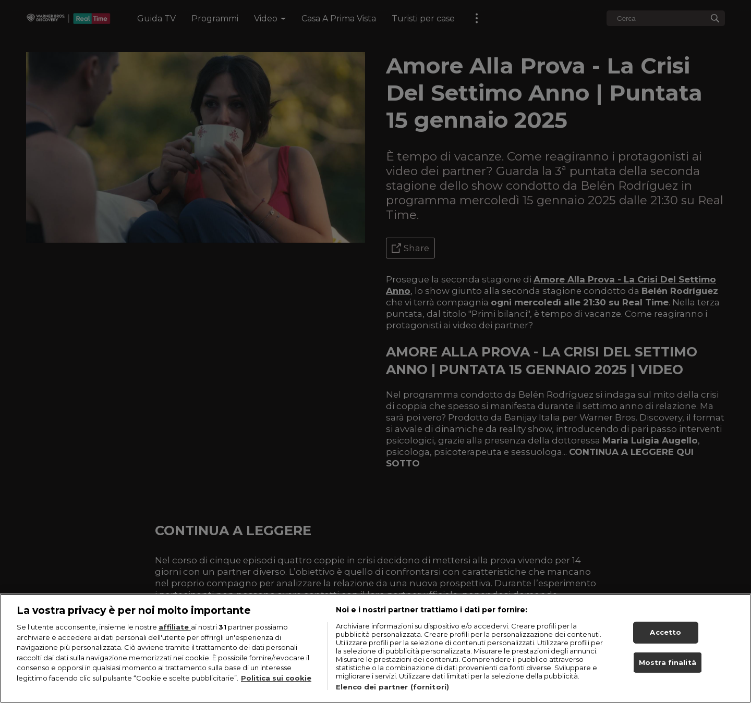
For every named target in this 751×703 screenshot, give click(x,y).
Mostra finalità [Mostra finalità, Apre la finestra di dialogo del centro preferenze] (667, 663)
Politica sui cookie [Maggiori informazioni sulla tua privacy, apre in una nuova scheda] (276, 679)
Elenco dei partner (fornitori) (392, 688)
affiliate (175, 628)
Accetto (665, 634)
